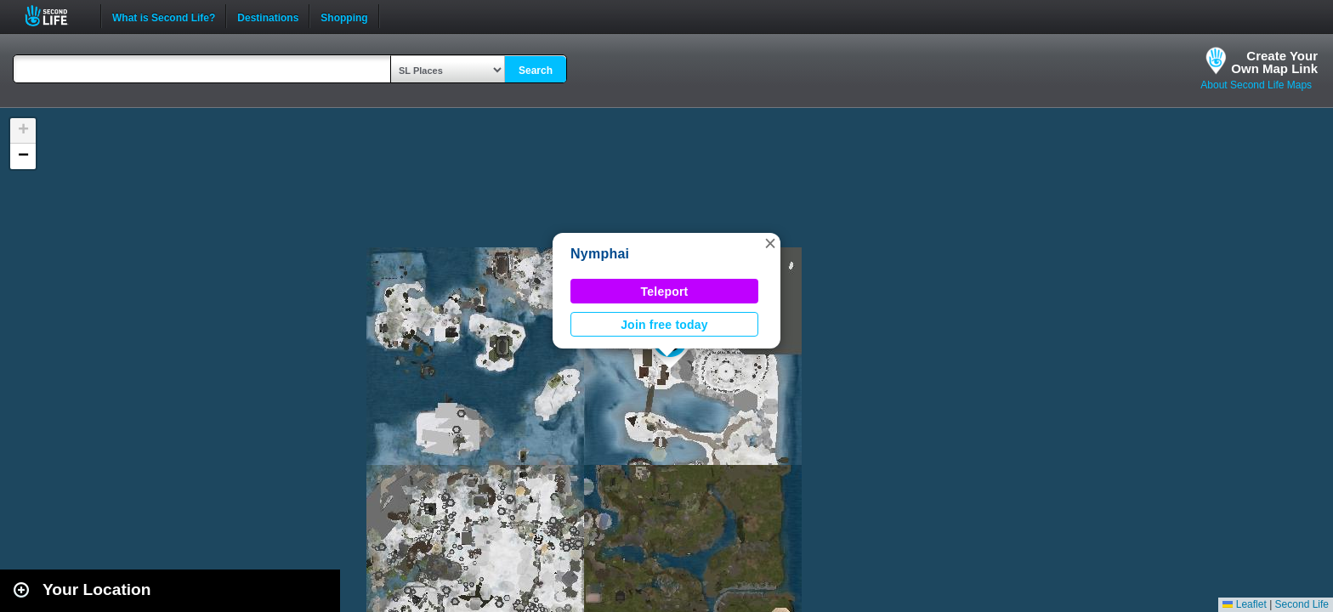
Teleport (665, 291)
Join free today (664, 325)
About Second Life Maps (1256, 85)
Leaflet (1244, 604)
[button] (770, 243)
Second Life (56, 15)
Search (536, 70)
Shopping (343, 16)
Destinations (267, 16)
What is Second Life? (163, 16)
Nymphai (599, 253)
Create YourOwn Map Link (1274, 62)
